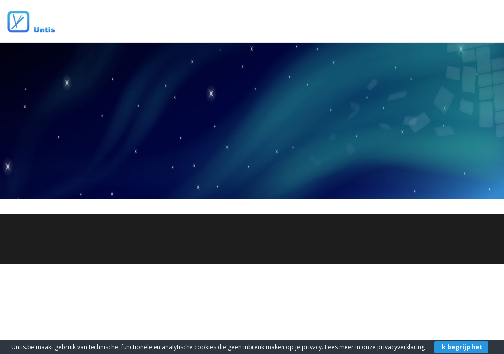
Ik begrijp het (461, 347)
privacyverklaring (401, 347)
